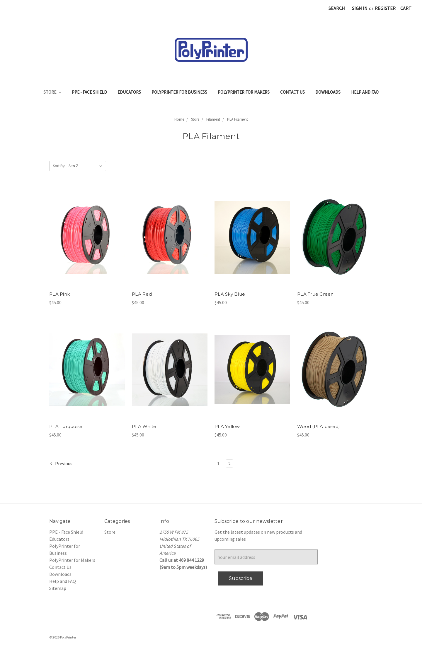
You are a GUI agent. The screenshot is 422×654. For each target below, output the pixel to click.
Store (52, 92)
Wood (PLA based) (318, 426)
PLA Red (142, 294)
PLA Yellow (227, 426)
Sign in (359, 8)
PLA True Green (315, 294)
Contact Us (292, 92)
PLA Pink (59, 294)
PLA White (144, 426)
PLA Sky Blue (230, 294)
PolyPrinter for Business (179, 92)
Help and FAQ (365, 92)
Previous (61, 463)
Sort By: (59, 165)
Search (337, 8)
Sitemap (57, 588)
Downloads (328, 92)
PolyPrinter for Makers (244, 92)
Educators (129, 92)
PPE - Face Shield (89, 92)
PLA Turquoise (65, 426)
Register (385, 8)
